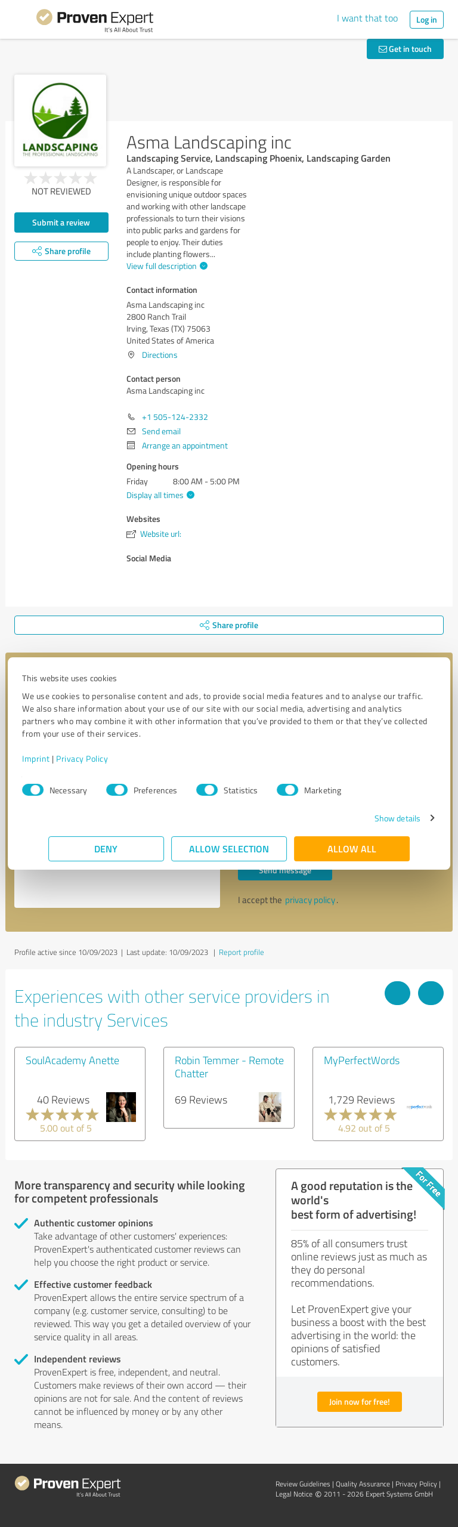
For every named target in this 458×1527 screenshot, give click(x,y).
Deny (106, 848)
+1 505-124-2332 (175, 416)
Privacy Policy (108, 758)
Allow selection (229, 848)
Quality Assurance (363, 1484)
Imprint (62, 758)
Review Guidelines (303, 1484)
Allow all (351, 848)
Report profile (241, 952)
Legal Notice (294, 1494)
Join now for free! (359, 1401)
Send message (285, 870)
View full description (165, 265)
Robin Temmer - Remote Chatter (229, 1066)
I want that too (367, 17)
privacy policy (310, 900)
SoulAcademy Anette (72, 1060)
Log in (426, 19)
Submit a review (61, 222)
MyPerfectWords (362, 1060)
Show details (371, 818)
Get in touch (405, 48)
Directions (160, 354)
